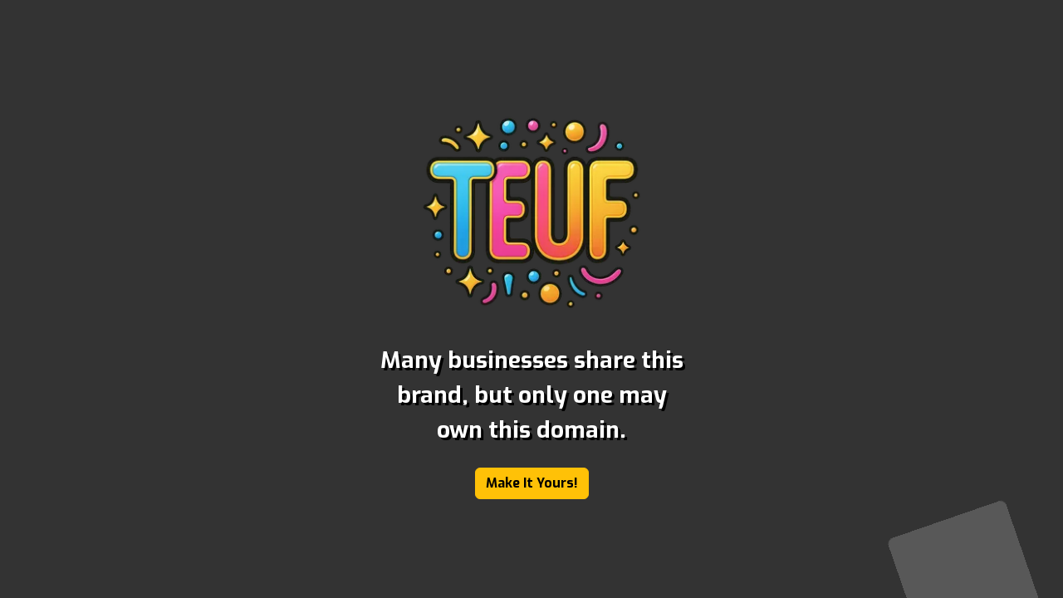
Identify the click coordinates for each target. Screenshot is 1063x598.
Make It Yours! (532, 483)
